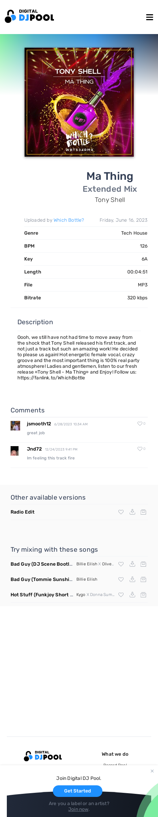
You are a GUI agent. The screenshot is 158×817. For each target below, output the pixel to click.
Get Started (77, 791)
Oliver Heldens (116, 564)
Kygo (81, 594)
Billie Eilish (87, 564)
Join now (78, 809)
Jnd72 (34, 449)
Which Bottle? (69, 220)
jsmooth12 (39, 424)
